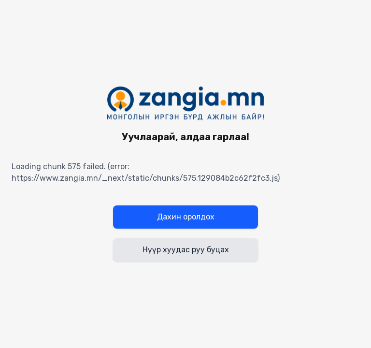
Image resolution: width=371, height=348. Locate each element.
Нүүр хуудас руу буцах (186, 249)
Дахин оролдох (185, 216)
